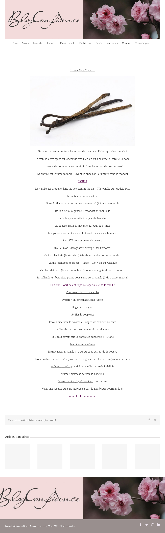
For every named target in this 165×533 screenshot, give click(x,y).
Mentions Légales (67, 526)
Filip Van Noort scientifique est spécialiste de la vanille (82, 285)
